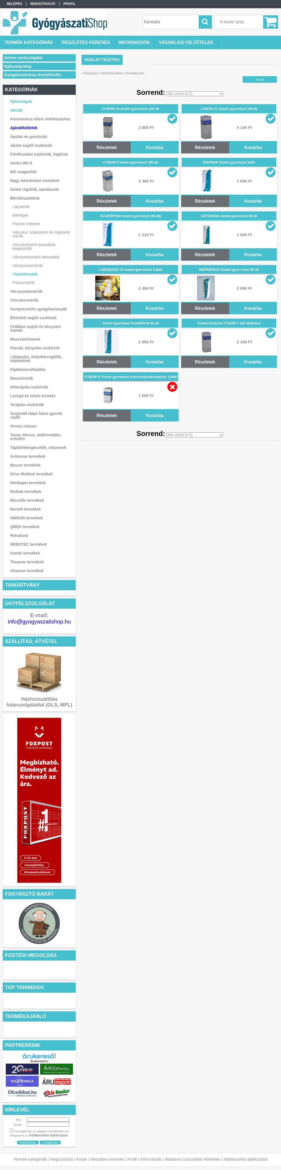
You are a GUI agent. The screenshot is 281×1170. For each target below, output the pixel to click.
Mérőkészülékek (112, 73)
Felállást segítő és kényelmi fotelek (35, 328)
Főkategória (91, 73)
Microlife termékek (27, 500)
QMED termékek (25, 527)
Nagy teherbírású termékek (35, 180)
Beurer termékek (25, 465)
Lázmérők (21, 207)
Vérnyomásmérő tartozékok (36, 257)
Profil (132, 1159)
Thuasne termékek (27, 562)
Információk (151, 1159)
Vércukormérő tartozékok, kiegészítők (35, 246)
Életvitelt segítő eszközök (33, 318)
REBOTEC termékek (28, 544)
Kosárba (154, 147)
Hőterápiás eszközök (29, 387)
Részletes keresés (107, 1159)
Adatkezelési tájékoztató (245, 1159)
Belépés (14, 4)
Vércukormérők (24, 300)
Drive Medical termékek (31, 474)
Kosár (81, 1159)
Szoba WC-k (21, 163)
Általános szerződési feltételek (192, 1159)
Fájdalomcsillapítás (28, 369)
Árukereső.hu (39, 1061)
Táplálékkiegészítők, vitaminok (38, 447)
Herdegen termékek (28, 483)
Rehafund (19, 535)
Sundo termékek (25, 553)
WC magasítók (23, 172)
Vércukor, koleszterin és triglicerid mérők (41, 234)
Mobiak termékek (25, 491)
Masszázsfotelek (25, 339)
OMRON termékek (26, 518)
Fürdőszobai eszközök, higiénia (39, 154)
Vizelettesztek (25, 274)
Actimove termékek (27, 456)
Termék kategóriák (30, 1159)
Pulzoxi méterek (26, 224)
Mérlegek (21, 215)
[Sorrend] (194, 93)
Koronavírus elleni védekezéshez (40, 119)
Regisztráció (61, 1159)
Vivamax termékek (27, 571)
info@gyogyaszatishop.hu (39, 622)
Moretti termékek (25, 509)
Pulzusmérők (24, 282)
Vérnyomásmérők (28, 265)
